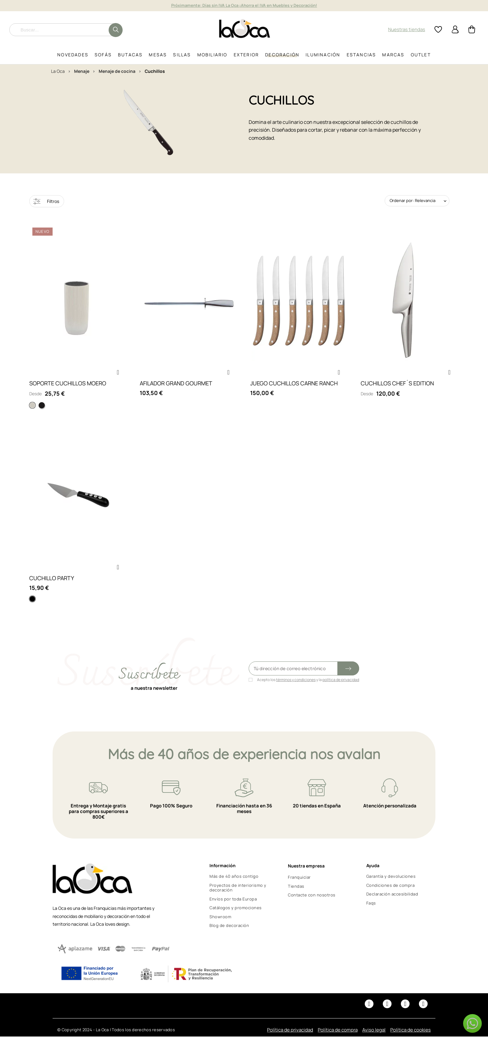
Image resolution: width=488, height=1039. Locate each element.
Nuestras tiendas (406, 29)
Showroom (220, 919)
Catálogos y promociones (235, 910)
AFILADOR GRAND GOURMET (176, 384)
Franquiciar (299, 879)
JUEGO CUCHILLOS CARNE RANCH (294, 384)
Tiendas (296, 888)
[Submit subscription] (348, 671)
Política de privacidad (290, 1032)
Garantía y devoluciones (391, 879)
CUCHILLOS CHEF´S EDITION (397, 384)
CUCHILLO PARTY (51, 580)
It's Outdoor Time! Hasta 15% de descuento (244, 5)
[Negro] (42, 406)
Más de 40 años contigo (233, 879)
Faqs (371, 905)
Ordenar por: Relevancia (412, 200)
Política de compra (338, 1032)
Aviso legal (374, 1032)
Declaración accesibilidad (392, 896)
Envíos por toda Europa (233, 901)
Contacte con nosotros (312, 897)
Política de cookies (410, 1032)
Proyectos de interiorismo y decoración (237, 890)
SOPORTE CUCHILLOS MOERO (67, 384)
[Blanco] (32, 406)
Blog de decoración (229, 928)
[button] (118, 373)
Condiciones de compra (390, 888)
